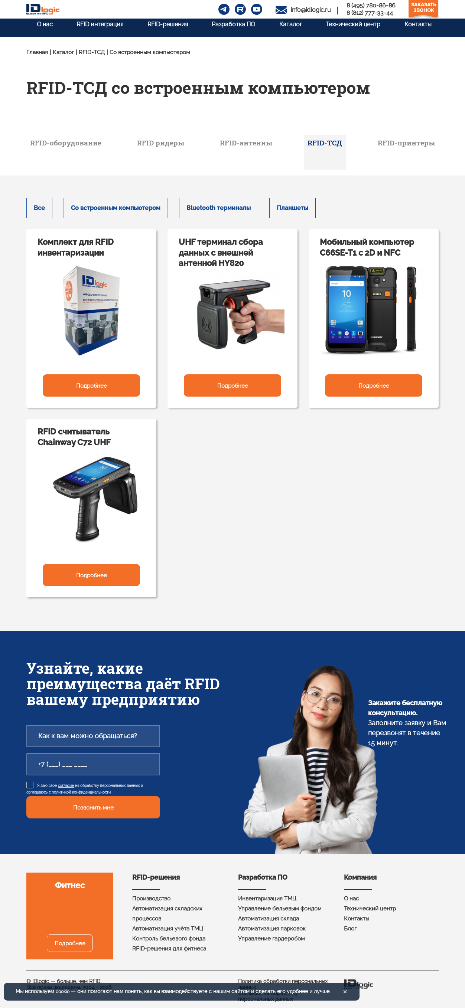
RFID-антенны (250, 144)
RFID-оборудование (78, 144)
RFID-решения (161, 26)
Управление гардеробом (271, 933)
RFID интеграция (91, 26)
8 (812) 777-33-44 (370, 12)
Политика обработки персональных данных (283, 979)
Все (39, 202)
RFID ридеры (170, 144)
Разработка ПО (229, 26)
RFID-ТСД (92, 52)
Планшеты (292, 202)
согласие (66, 780)
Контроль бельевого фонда (168, 933)
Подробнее (91, 380)
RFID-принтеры (396, 144)
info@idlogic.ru (311, 9)
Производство (151, 893)
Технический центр (353, 26)
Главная (37, 52)
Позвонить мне (93, 802)
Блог (350, 923)
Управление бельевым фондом (280, 903)
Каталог (288, 26)
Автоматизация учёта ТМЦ (167, 923)
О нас (34, 26)
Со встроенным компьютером (115, 202)
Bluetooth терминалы (218, 202)
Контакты (419, 26)
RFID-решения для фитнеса (169, 943)
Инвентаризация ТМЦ (267, 893)
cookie (63, 992)
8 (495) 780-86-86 (371, 5)
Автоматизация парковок (272, 923)
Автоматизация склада (268, 913)
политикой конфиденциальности (81, 787)
